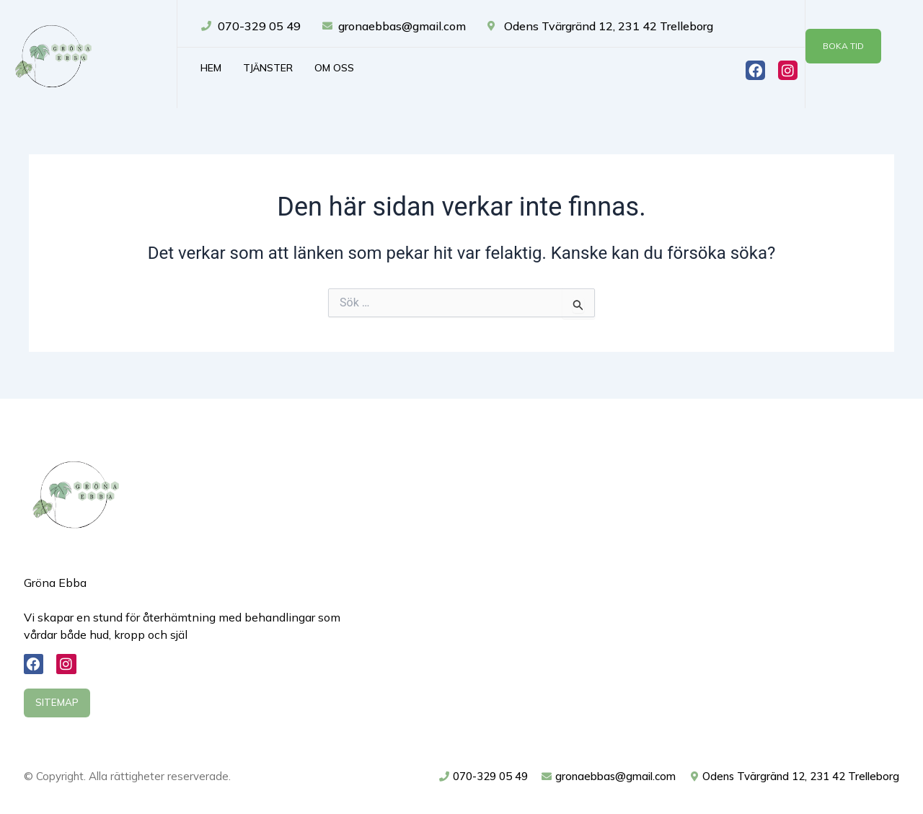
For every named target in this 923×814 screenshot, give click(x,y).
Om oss (334, 67)
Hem (210, 67)
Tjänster (268, 67)
